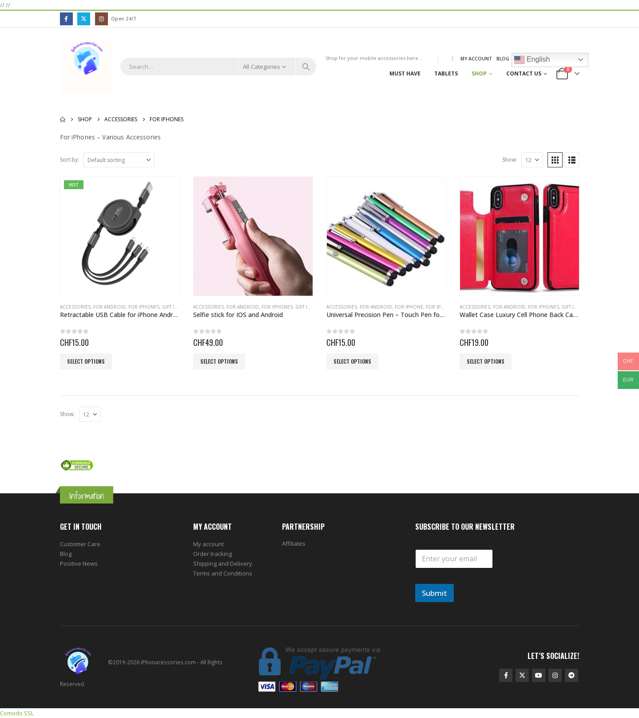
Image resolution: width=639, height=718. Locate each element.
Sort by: (69, 159)
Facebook (505, 675)
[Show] (532, 159)
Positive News (79, 563)
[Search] (306, 66)
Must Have (405, 73)
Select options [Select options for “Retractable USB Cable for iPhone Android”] (86, 361)
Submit (434, 593)
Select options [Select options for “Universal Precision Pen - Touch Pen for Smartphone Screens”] (352, 361)
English (532, 60)
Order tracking (212, 554)
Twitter (522, 675)
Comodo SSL (17, 713)
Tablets (446, 73)
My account (208, 544)
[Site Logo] (87, 67)
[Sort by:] (119, 159)
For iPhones (143, 307)
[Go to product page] (119, 236)
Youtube (538, 675)
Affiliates (294, 543)
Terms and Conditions (222, 573)
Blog (502, 59)
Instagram (555, 675)
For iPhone (409, 307)
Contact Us (523, 73)
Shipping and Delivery (222, 563)
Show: (509, 159)
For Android (109, 307)
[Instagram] (101, 18)
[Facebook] (66, 18)
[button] (555, 159)
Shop (479, 73)
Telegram (571, 675)
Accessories (75, 307)
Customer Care (80, 544)
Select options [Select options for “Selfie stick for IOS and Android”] (219, 361)
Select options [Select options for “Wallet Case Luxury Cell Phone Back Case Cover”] (485, 361)
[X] (83, 18)
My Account (476, 59)
